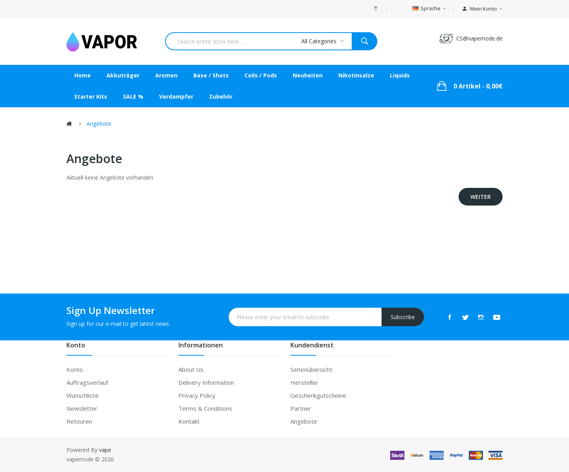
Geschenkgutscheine (318, 395)
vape (105, 450)
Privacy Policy (196, 395)
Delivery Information (206, 382)
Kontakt (189, 421)
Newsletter (81, 408)
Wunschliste (82, 395)
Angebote (98, 123)
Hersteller (304, 382)
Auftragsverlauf (87, 382)
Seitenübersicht (311, 369)
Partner (300, 408)
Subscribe (403, 317)
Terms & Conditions (205, 408)
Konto (74, 369)
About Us (191, 369)
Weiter (480, 196)
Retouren (79, 421)
